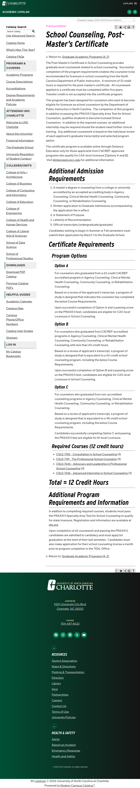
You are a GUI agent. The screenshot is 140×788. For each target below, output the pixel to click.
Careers (57, 700)
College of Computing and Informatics (20, 193)
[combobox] (106, 20)
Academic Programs (19, 75)
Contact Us (59, 706)
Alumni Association (64, 661)
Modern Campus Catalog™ (77, 785)
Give (55, 689)
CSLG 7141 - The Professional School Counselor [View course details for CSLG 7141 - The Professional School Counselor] (86, 459)
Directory (58, 677)
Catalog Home (15, 43)
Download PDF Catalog (15, 274)
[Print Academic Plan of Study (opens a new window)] (116, 27)
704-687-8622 (70, 623)
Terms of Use (60, 712)
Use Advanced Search (20, 35)
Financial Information (20, 140)
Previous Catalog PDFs (17, 286)
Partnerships (60, 694)
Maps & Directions (64, 666)
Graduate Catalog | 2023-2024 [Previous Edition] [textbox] (99, 20)
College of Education (19, 202)
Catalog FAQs (15, 56)
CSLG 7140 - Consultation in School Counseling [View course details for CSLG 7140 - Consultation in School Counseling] (86, 454)
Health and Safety (63, 756)
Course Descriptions (19, 81)
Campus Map (14, 308)
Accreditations (16, 88)
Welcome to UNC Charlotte (17, 125)
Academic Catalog (16, 12)
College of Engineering (14, 211)
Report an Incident (64, 745)
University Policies (64, 717)
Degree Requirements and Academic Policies (20, 100)
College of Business (19, 183)
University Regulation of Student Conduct (20, 157)
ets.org (53, 525)
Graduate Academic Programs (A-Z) (85, 57)
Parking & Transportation (68, 672)
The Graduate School (20, 147)
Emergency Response (66, 750)
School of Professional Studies (19, 256)
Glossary (12, 337)
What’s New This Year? (20, 50)
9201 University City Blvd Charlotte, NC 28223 (70, 607)
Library (56, 683)
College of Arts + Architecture (17, 175)
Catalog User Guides (19, 331)
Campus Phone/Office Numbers (15, 320)
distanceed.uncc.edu (66, 160)
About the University (19, 134)
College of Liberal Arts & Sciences (17, 233)
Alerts (56, 739)
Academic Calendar (19, 301)
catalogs (40, 781)
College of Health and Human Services (20, 222)
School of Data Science (15, 245)
